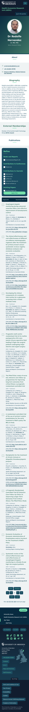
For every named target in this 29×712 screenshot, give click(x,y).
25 (10, 601)
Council (12, 133)
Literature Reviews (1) (12, 181)
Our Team (7, 620)
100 (15, 601)
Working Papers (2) (11, 190)
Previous (18, 588)
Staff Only (9, 623)
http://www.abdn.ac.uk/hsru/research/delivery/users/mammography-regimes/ (16, 276)
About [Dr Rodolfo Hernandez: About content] (14, 57)
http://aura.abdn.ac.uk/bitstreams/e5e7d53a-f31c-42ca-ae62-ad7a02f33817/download (16, 286)
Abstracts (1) (9, 174)
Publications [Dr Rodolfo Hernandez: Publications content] (14, 140)
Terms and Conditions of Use (10, 684)
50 (12, 601)
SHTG (7, 133)
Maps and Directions (8, 668)
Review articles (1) (11, 183)
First (11, 588)
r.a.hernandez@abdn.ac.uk (11, 66)
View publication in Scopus (19, 232)
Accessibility (6, 692)
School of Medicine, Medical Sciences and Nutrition (14, 72)
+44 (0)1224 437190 (9, 69)
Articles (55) (9, 176)
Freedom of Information (9, 703)
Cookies (5, 695)
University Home (8, 614)
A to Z (4, 665)
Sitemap (23, 629)
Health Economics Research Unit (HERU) (13, 9)
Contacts (5, 661)
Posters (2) (9, 167)
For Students (7, 629)
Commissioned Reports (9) (13, 160)
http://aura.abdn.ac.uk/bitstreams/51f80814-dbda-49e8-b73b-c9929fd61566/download (16, 327)
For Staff (15, 629)
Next (13, 597)
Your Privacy (6, 688)
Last (18, 597)
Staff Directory (7, 672)
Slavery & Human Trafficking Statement (13, 699)
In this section (22, 14)
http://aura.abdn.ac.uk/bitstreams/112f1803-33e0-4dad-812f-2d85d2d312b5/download (16, 484)
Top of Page (14, 678)
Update (23, 610)
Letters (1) (8, 179)
